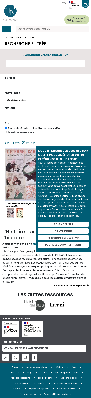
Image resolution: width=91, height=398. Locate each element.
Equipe (44, 372)
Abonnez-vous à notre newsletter (26, 348)
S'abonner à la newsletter (79, 19)
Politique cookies (28, 394)
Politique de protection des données (28, 383)
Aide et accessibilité (20, 377)
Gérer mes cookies (66, 388)
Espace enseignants (39, 388)
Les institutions (45, 377)
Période (10, 108)
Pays (74, 367)
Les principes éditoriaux (66, 372)
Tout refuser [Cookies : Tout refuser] (63, 230)
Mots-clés (12, 93)
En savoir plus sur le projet (70, 285)
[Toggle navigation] (6, 29)
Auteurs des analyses (36, 367)
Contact (17, 388)
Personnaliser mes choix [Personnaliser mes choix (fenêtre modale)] (63, 237)
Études (15, 367)
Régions (59, 367)
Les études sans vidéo (21, 132)
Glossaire (14, 372)
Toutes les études (18, 128)
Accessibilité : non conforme (57, 394)
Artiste (10, 78)
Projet (29, 372)
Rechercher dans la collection (45, 55)
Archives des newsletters (65, 383)
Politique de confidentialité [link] (63, 244)
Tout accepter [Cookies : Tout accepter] (63, 224)
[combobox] (45, 85)
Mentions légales (69, 377)
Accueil (9, 37)
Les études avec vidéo (46, 128)
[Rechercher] (48, 29)
